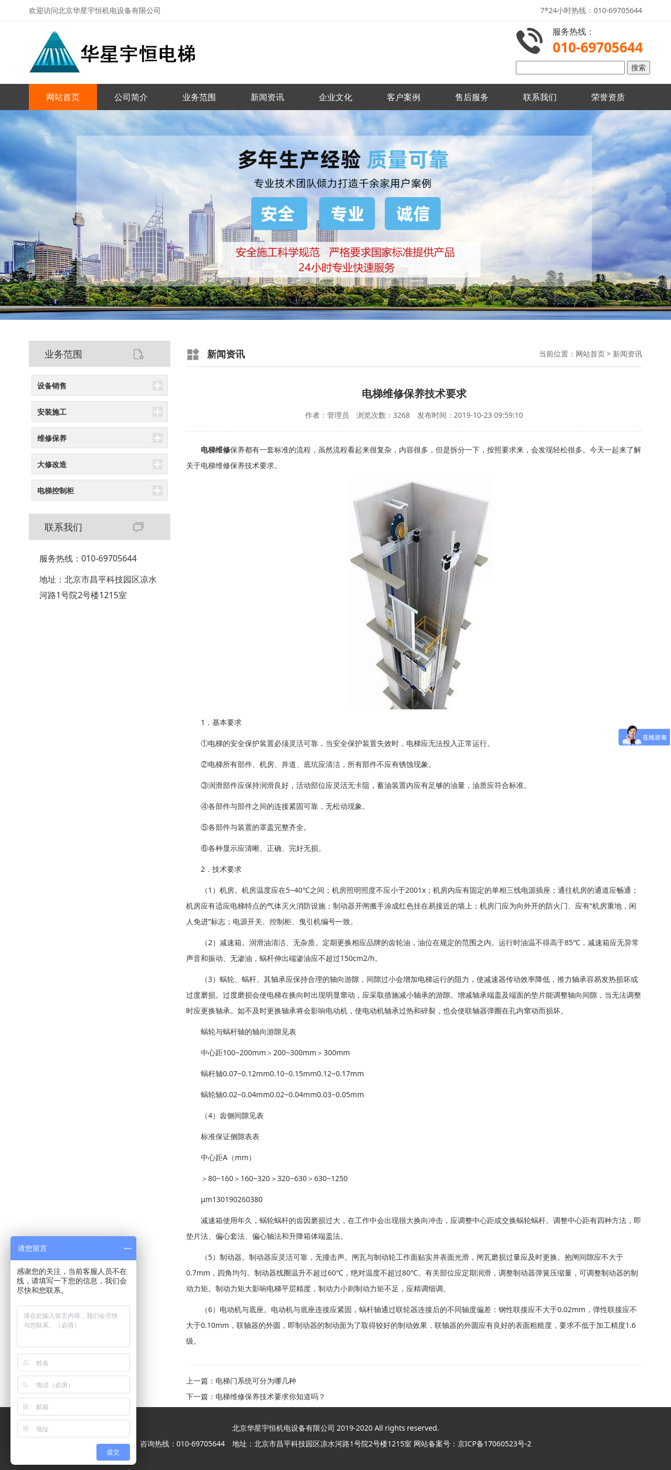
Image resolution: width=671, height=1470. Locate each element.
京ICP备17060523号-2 (495, 1444)
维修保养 (52, 438)
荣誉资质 (608, 97)
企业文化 (335, 97)
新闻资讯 (267, 97)
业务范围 (199, 97)
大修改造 (52, 464)
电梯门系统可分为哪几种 (255, 1381)
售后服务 (472, 97)
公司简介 (131, 97)
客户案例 (403, 97)
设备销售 (52, 386)
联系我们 (540, 97)
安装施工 (52, 412)
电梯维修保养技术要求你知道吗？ (270, 1396)
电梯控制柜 (55, 490)
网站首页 (63, 97)
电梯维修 (215, 465)
